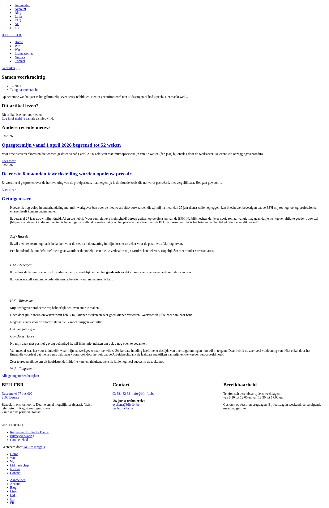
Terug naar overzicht (24, 89)
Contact (20, 61)
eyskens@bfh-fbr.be (126, 404)
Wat (17, 49)
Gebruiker (8, 68)
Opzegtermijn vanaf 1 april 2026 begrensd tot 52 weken (61, 145)
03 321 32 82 (121, 393)
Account (20, 9)
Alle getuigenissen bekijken (20, 376)
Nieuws (20, 57)
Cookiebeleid (19, 440)
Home (19, 42)
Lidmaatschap (24, 53)
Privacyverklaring (22, 436)
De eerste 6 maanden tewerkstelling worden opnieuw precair (67, 173)
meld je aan (23, 118)
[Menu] (18, 69)
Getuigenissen (17, 198)
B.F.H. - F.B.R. (12, 35)
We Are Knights (34, 447)
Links (18, 16)
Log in (6, 118)
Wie (17, 46)
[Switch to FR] (17, 28)
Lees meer (9, 161)
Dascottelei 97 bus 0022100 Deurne (17, 395)
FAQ (18, 20)
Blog (18, 12)
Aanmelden (22, 5)
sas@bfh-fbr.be (122, 408)
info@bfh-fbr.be (143, 393)
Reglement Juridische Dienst (29, 432)
